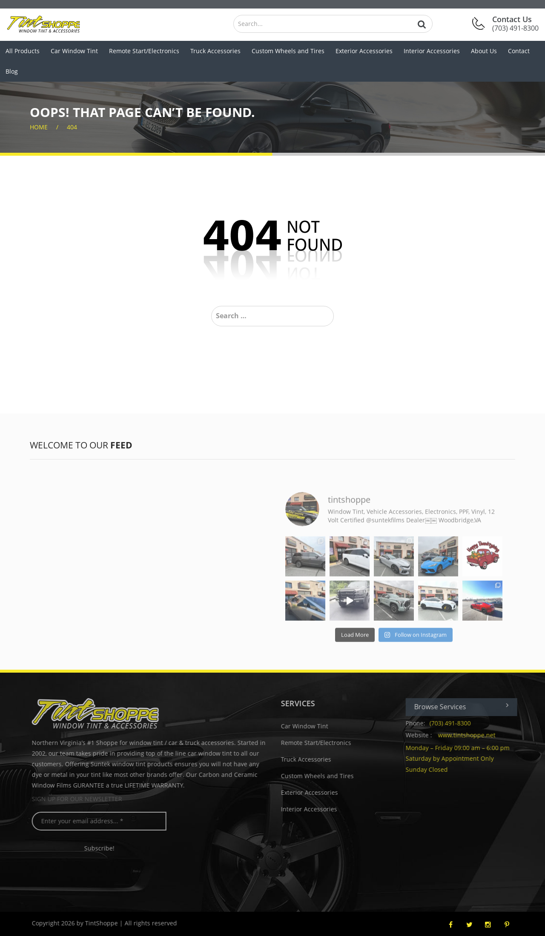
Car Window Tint (74, 51)
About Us (484, 51)
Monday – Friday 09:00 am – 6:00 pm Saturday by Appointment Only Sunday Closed (463, 758)
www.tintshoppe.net (472, 735)
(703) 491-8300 (455, 723)
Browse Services (467, 706)
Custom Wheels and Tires (288, 51)
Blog (12, 71)
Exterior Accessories (364, 51)
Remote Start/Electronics (144, 51)
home (39, 127)
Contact (519, 51)
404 (72, 127)
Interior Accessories (432, 51)
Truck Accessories (215, 51)
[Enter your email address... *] (105, 821)
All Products (23, 51)
